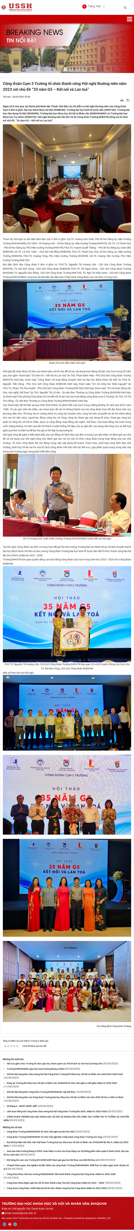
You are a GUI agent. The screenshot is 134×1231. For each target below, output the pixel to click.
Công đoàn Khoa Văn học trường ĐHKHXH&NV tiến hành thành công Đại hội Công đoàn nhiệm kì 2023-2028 (61, 1175)
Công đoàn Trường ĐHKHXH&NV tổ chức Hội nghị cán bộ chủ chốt (40, 1132)
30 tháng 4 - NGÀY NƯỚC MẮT (22, 1107)
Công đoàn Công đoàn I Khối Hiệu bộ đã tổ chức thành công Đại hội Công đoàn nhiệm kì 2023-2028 (56, 1189)
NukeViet (79, 1219)
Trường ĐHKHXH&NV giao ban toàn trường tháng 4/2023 (35, 1070)
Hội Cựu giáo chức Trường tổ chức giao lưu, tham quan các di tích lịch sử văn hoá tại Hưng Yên (54, 1064)
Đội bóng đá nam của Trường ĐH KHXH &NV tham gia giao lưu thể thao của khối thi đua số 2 (53, 1161)
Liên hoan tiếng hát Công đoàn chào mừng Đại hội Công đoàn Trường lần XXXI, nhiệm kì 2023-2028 (57, 1112)
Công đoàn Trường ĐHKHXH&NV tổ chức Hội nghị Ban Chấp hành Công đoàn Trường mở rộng (54, 1138)
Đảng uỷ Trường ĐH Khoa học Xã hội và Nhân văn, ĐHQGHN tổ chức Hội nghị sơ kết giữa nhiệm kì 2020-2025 (62, 1084)
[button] (91, 7)
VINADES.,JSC (104, 1219)
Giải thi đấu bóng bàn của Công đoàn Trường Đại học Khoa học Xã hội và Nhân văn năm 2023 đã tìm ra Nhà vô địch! (65, 1098)
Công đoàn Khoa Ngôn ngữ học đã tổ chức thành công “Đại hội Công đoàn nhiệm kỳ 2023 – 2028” (56, 1184)
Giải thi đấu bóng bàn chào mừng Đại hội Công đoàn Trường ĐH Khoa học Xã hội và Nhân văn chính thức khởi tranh (65, 1075)
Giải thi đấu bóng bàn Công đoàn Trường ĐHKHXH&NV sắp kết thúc (41, 1093)
